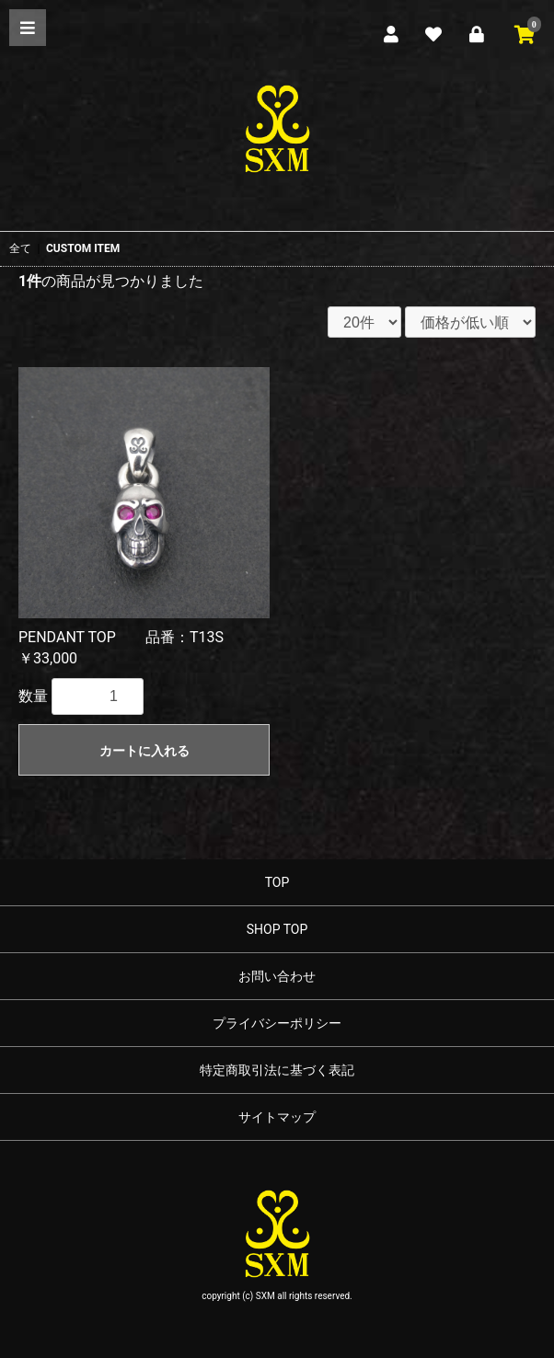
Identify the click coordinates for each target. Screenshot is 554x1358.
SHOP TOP (277, 929)
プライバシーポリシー (277, 1023)
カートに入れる (144, 750)
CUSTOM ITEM (83, 248)
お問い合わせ (277, 976)
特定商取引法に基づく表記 (277, 1070)
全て (20, 248)
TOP (277, 882)
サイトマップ (277, 1117)
